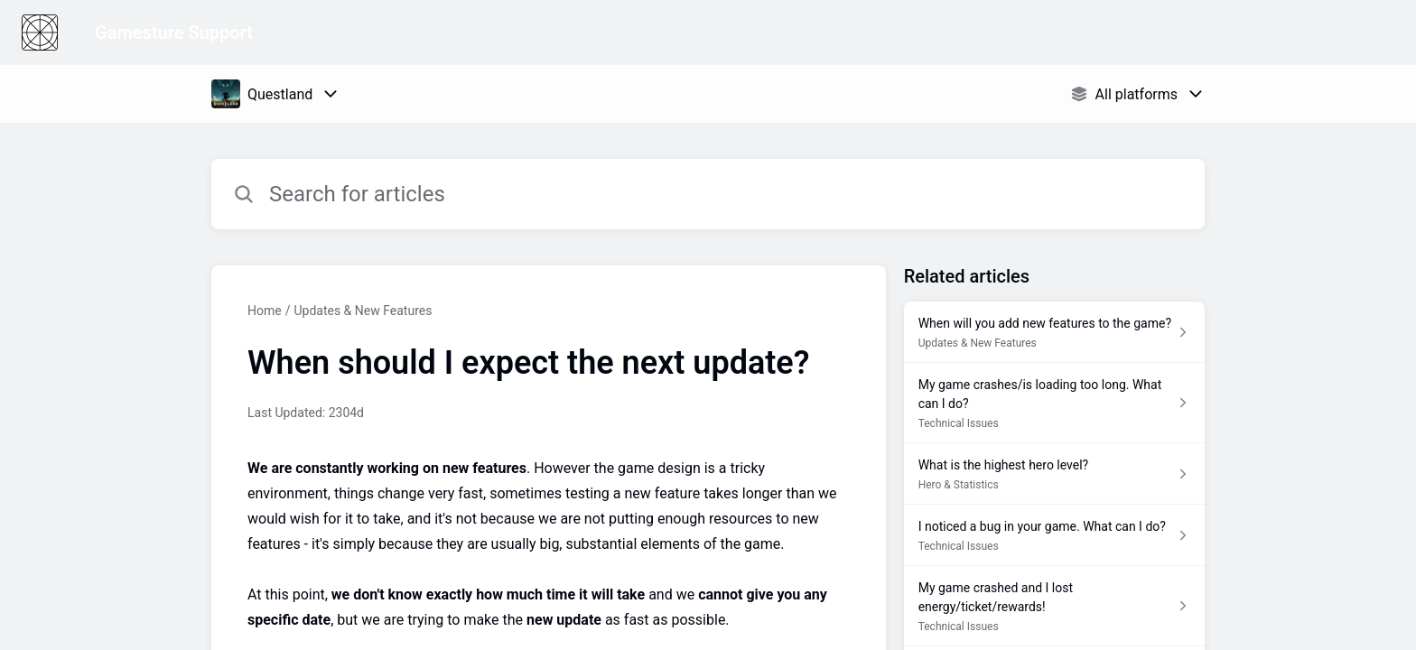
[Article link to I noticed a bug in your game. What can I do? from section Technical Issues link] (1054, 535)
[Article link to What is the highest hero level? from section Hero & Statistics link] (1054, 474)
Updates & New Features (362, 310)
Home (264, 310)
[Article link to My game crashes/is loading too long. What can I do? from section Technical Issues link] (1054, 403)
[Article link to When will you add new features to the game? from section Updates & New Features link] (1054, 332)
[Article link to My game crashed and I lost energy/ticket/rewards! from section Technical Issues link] (1054, 606)
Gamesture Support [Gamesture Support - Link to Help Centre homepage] (174, 32)
